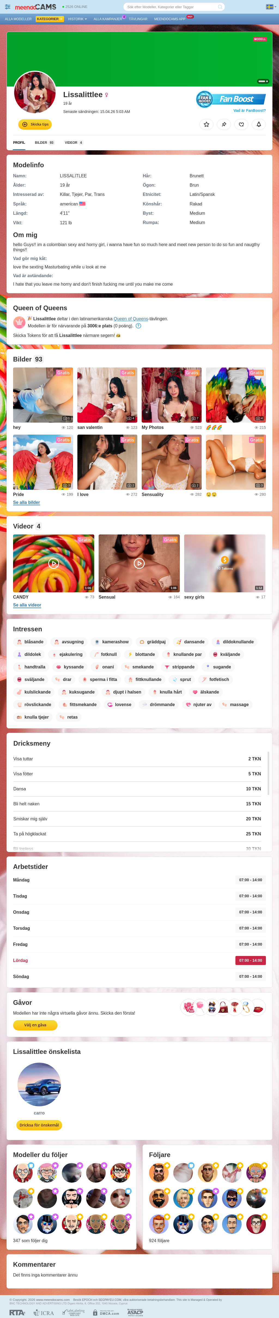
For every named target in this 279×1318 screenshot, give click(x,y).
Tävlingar (138, 19)
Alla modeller (18, 19)
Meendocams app (171, 18)
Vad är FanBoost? (249, 110)
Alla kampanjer (109, 18)
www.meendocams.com (53, 1299)
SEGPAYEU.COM (109, 1299)
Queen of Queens (131, 318)
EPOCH (87, 1299)
